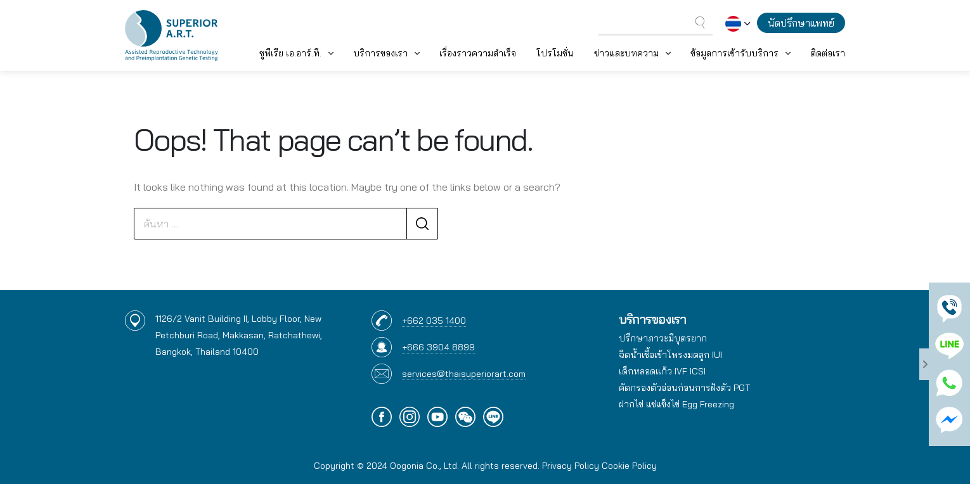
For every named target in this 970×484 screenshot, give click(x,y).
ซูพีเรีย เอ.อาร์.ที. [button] (290, 53)
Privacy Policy (570, 465)
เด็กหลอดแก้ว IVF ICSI (662, 371)
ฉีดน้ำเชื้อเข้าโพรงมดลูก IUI (670, 354)
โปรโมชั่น (555, 53)
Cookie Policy (629, 465)
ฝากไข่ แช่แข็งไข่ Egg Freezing (676, 404)
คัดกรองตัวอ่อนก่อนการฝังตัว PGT (684, 387)
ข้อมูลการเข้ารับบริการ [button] (734, 53)
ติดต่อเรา (827, 53)
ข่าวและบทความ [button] (626, 53)
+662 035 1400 (434, 320)
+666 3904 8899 (438, 347)
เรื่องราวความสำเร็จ (477, 53)
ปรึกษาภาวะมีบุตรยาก (663, 338)
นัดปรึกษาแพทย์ (801, 22)
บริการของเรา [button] (380, 53)
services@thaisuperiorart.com (464, 373)
